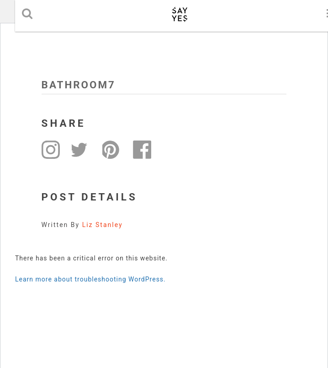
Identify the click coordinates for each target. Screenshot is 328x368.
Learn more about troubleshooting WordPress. (90, 279)
